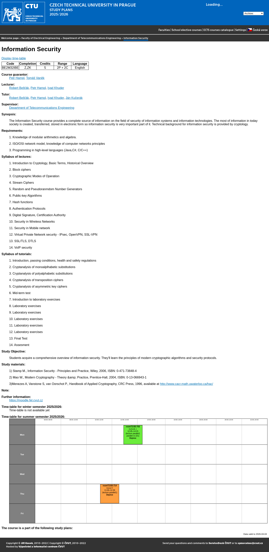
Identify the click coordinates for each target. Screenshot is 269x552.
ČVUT (67, 542)
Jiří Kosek (27, 542)
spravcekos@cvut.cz (250, 542)
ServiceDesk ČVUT (220, 542)
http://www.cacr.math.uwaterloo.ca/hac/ (186, 384)
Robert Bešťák (19, 88)
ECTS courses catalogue (218, 30)
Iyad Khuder (56, 88)
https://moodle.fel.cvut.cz (26, 400)
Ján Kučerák (74, 97)
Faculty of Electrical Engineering (40, 37)
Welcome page (10, 37)
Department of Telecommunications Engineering (92, 37)
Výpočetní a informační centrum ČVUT (42, 546)
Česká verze (257, 30)
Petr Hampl (16, 78)
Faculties (164, 30)
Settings (240, 30)
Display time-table (14, 58)
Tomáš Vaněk (35, 78)
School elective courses (187, 30)
